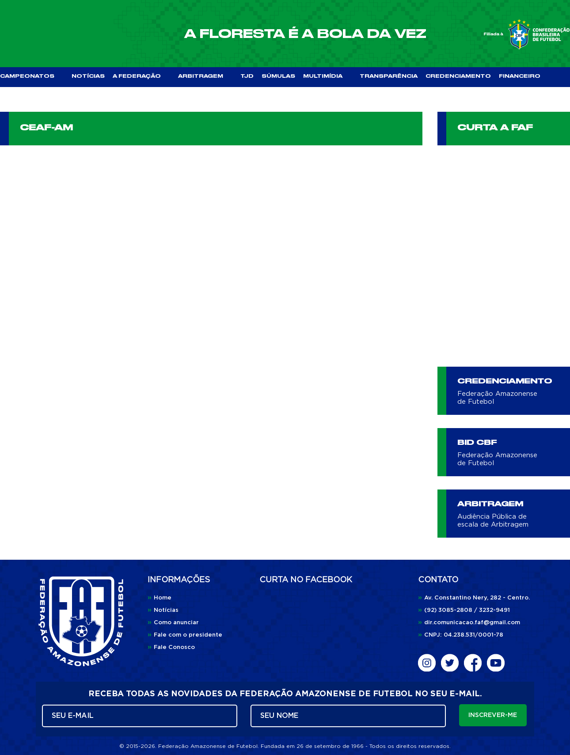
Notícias (163, 610)
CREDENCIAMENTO (458, 76)
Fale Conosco (171, 647)
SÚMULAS (278, 76)
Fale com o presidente (185, 635)
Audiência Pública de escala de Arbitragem (492, 520)
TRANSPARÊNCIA (389, 76)
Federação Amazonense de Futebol (497, 398)
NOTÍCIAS (88, 76)
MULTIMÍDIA (327, 76)
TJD (247, 76)
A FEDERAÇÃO (141, 76)
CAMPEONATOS (32, 76)
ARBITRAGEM (205, 76)
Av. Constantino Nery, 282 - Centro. (474, 598)
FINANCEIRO (519, 76)
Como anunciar (173, 623)
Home (159, 598)
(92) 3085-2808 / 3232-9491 (464, 610)
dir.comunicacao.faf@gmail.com (469, 623)
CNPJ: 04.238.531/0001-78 (460, 635)
